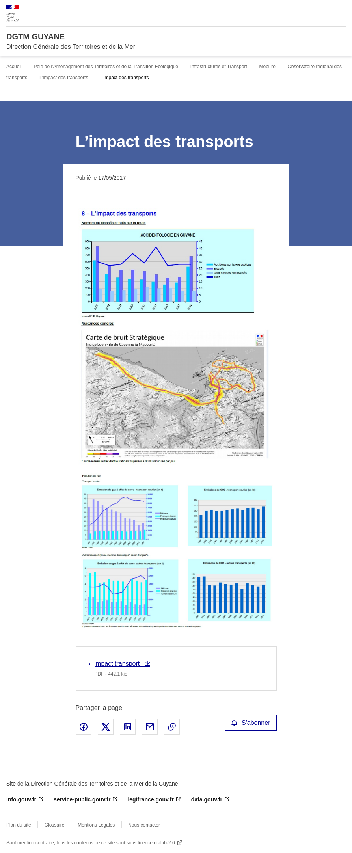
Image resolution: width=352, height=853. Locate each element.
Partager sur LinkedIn (128, 727)
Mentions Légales (96, 825)
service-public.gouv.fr (82, 799)
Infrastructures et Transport (218, 66)
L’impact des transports (63, 77)
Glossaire (55, 825)
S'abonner (250, 722)
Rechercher (325, 9)
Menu (341, 9)
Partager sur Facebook (83, 727)
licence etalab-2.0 (156, 843)
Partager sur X (106, 727)
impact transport (118, 663)
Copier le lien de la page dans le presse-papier (172, 727)
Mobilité (267, 66)
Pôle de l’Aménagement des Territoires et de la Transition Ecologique (106, 66)
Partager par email (150, 727)
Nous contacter (144, 825)
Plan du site (18, 825)
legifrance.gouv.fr (150, 799)
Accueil (14, 66)
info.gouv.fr (21, 799)
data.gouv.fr (206, 799)
